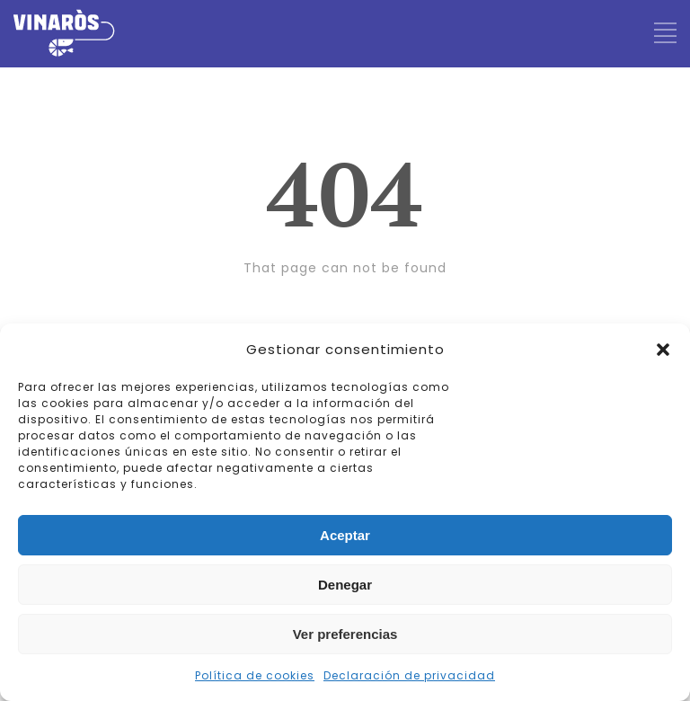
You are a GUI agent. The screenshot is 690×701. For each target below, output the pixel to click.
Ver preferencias (345, 634)
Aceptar (345, 535)
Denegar (345, 584)
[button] (663, 350)
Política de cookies (254, 675)
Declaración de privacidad (409, 675)
